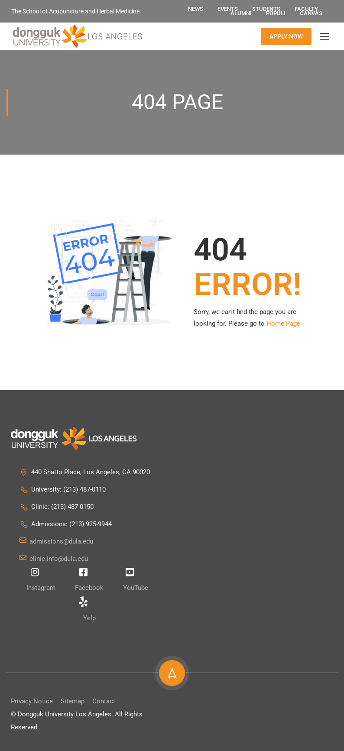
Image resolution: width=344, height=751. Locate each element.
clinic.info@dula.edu (53, 559)
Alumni (241, 13)
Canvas (311, 13)
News (195, 9)
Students (266, 9)
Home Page (283, 324)
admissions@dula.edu (56, 541)
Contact (103, 701)
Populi (276, 13)
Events (227, 9)
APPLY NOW (286, 36)
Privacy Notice (32, 701)
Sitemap (72, 701)
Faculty (306, 9)
